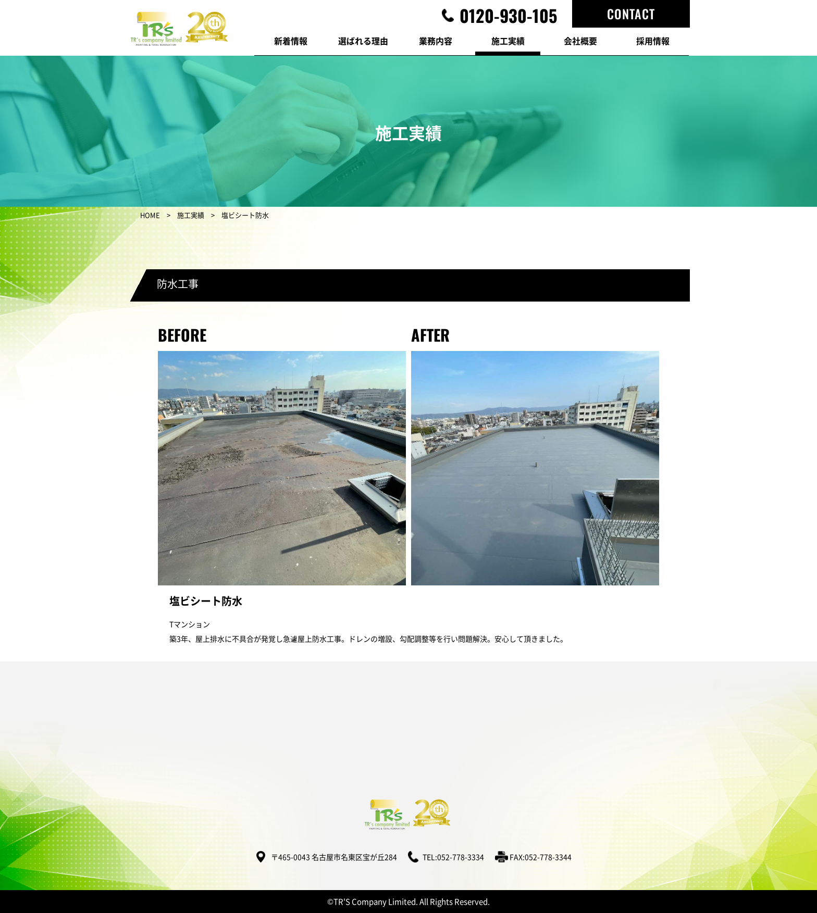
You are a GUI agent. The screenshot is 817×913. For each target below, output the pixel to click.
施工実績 (190, 215)
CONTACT (631, 13)
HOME (150, 215)
